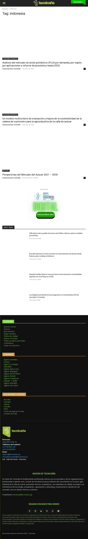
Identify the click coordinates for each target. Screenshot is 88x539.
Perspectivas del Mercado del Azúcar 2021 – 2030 (30, 174)
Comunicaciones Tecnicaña (11, 69)
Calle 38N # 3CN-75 (9, 442)
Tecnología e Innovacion (10, 58)
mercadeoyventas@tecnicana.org (14, 457)
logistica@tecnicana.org (11, 454)
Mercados (6, 170)
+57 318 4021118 (8, 447)
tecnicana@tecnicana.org (22, 495)
